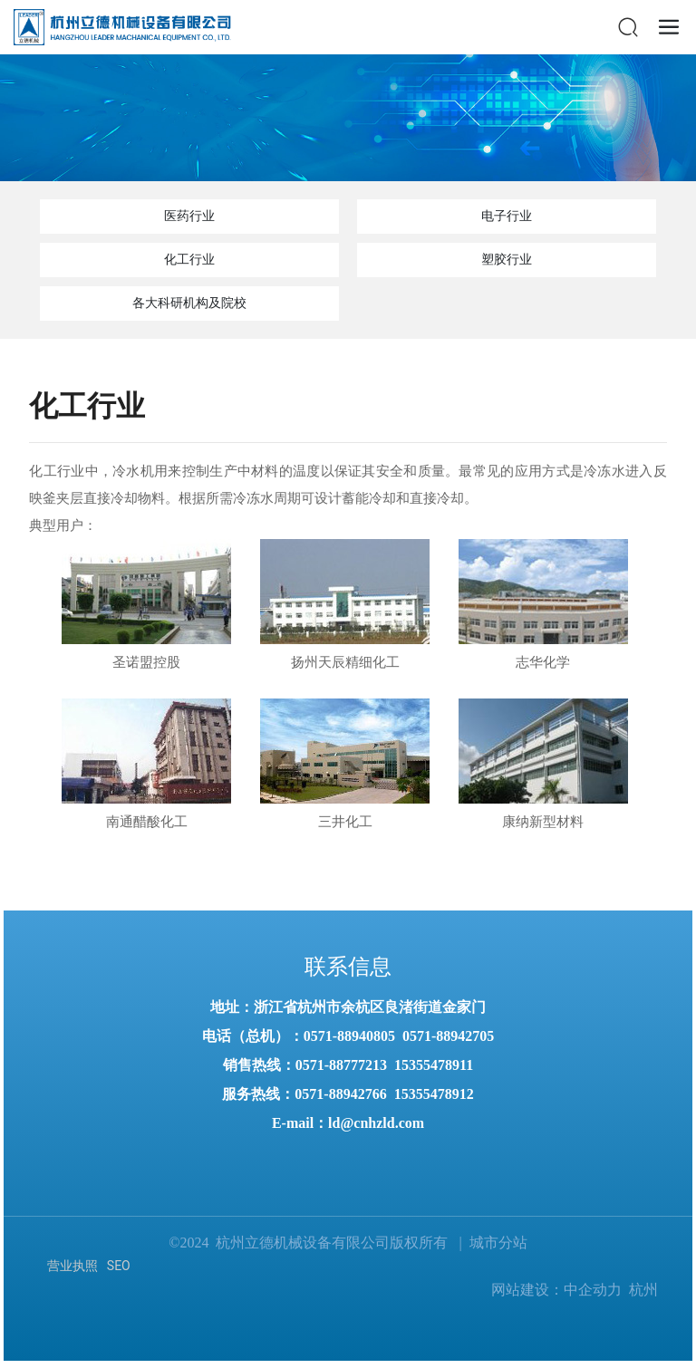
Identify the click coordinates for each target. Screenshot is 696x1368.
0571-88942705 (448, 1036)
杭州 (643, 1289)
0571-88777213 (341, 1065)
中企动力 (593, 1289)
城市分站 (498, 1242)
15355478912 (434, 1094)
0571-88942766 (340, 1094)
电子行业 (506, 216)
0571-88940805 (349, 1036)
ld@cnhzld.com (376, 1123)
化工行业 (189, 259)
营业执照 (72, 1265)
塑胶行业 (506, 259)
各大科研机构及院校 (189, 303)
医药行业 (189, 216)
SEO (118, 1265)
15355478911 (433, 1065)
